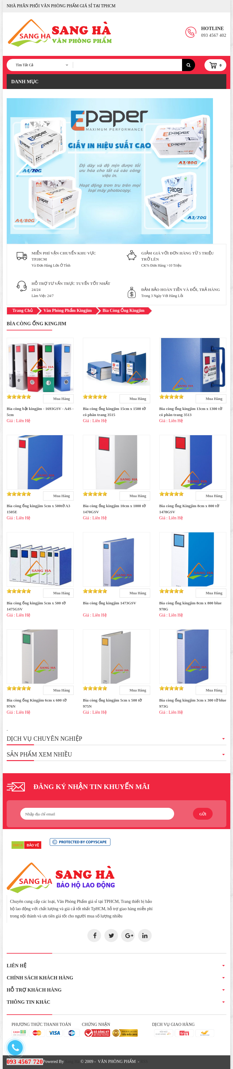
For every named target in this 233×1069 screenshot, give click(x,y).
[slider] (19, 396)
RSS (144, 1061)
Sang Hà (72, 1061)
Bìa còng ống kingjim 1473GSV (109, 603)
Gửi (202, 814)
